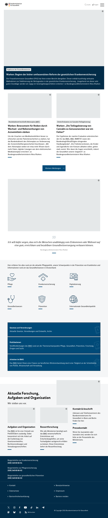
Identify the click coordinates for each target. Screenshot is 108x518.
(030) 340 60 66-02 (15, 470)
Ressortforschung (49, 426)
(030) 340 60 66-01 (15, 462)
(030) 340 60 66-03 (15, 478)
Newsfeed (31, 512)
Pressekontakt (80, 427)
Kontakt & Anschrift (83, 408)
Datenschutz (14, 491)
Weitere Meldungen (53, 168)
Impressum (60, 491)
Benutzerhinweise (63, 485)
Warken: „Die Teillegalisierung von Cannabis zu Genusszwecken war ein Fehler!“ (74, 128)
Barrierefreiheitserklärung (19, 496)
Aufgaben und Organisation (21, 426)
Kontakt (12, 485)
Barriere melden (62, 496)
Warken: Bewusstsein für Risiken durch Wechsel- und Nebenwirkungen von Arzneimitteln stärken (27, 128)
